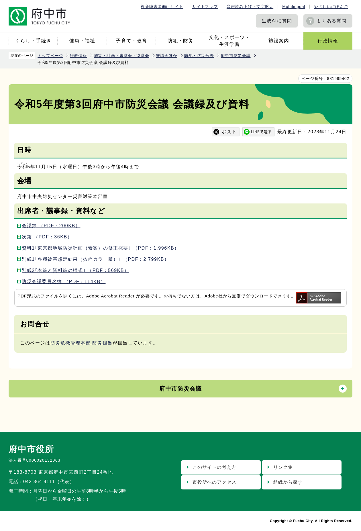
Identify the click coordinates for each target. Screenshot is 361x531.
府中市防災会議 (236, 55)
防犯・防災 (180, 41)
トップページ (50, 55)
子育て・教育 (131, 41)
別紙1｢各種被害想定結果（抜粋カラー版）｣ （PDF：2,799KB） (95, 259)
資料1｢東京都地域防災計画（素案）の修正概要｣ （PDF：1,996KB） (100, 248)
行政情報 (327, 41)
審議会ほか (166, 55)
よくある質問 (331, 20)
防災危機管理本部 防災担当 (81, 342)
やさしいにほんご (331, 6)
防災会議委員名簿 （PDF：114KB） (64, 281)
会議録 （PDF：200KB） (51, 225)
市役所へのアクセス (214, 482)
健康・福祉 (82, 41)
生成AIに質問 (277, 20)
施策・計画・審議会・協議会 (121, 55)
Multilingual (293, 6)
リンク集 (283, 467)
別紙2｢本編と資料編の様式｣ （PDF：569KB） (75, 270)
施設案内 (278, 41)
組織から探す (288, 482)
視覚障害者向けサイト (162, 6)
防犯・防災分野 (199, 55)
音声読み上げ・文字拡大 (250, 6)
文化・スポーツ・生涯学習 (229, 41)
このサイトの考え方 (214, 467)
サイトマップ (205, 6)
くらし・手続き (33, 41)
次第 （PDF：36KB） (47, 236)
